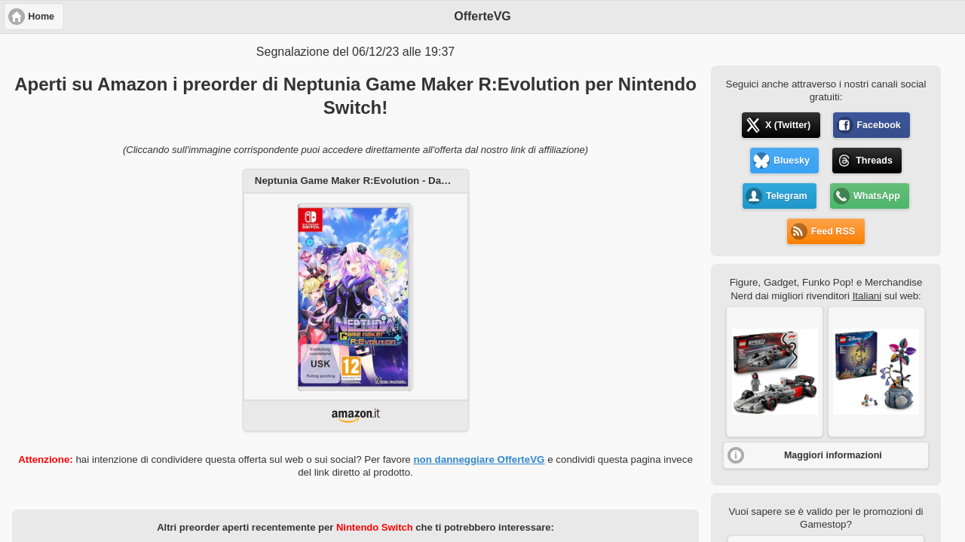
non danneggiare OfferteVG (478, 459)
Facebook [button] (878, 125)
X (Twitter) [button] (787, 125)
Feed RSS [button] (833, 231)
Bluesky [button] (792, 160)
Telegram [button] (786, 196)
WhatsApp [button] (876, 196)
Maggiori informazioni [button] (833, 455)
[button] (774, 371)
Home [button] (41, 16)
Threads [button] (874, 160)
